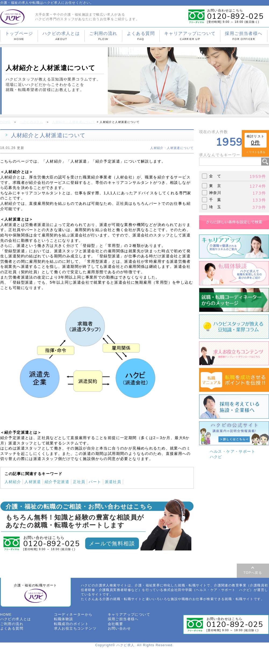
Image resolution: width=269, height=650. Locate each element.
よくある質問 (141, 36)
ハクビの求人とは (61, 36)
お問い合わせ (118, 630)
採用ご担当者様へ (243, 36)
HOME (5, 121)
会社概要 (115, 625)
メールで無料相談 (112, 543)
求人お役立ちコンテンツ (74, 630)
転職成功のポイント (70, 625)
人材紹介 (13, 481)
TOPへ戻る (252, 572)
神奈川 (215, 192)
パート (95, 481)
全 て (215, 176)
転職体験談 (63, 621)
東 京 (215, 185)
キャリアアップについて (190, 36)
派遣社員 (113, 481)
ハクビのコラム (29, 121)
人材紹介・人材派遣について (69, 121)
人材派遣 (32, 481)
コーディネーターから (72, 616)
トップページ (19, 36)
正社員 (79, 481)
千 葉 (215, 199)
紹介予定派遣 (57, 481)
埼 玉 (215, 206)
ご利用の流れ (103, 36)
